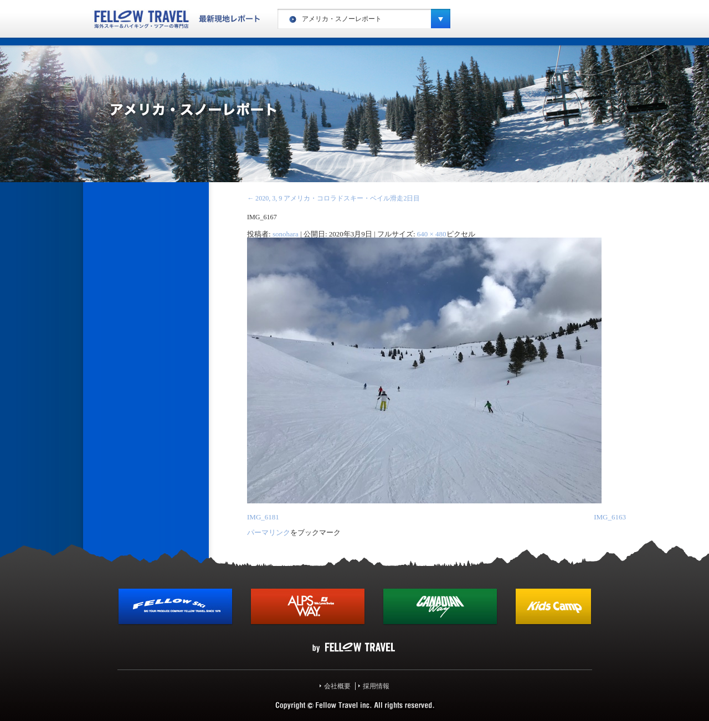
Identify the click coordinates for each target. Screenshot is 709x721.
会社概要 (337, 686)
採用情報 (376, 686)
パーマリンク (268, 532)
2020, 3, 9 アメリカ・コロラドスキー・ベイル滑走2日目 (333, 198)
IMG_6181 (263, 517)
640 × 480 (431, 234)
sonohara (286, 234)
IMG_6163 (610, 517)
